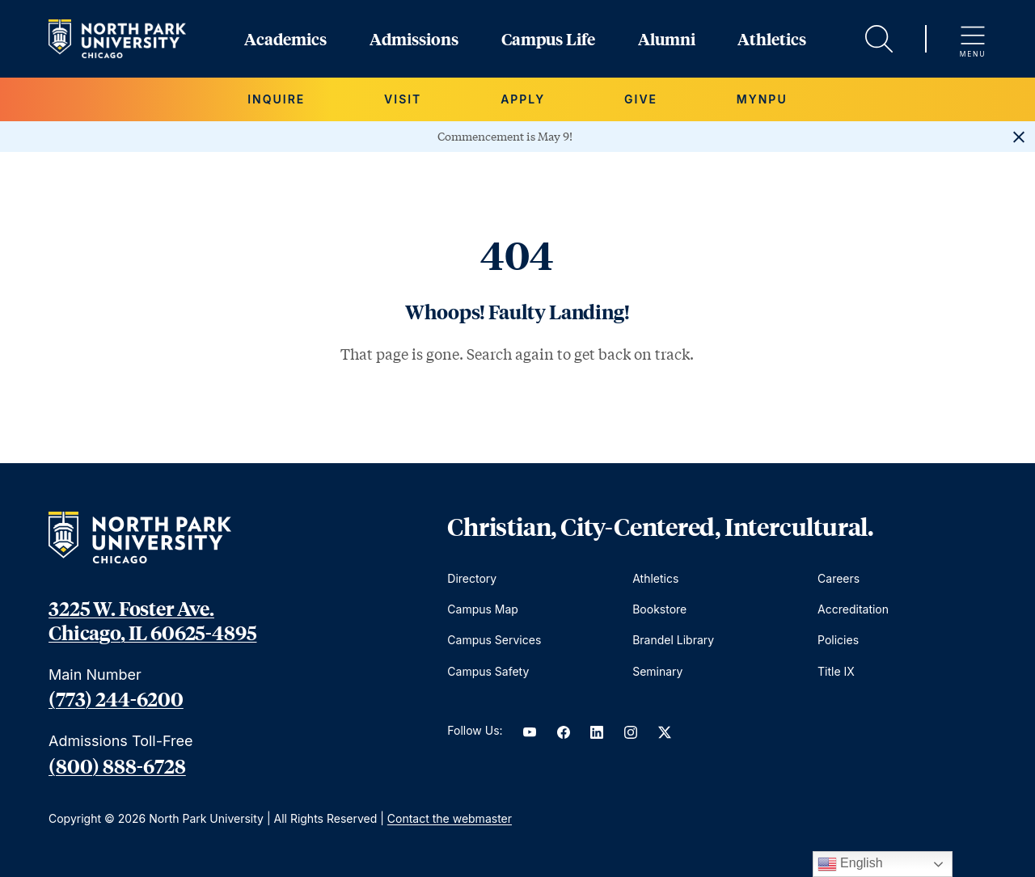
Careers (838, 578)
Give (640, 99)
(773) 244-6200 (116, 698)
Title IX (836, 671)
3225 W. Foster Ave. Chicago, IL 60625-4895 (152, 620)
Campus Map (482, 609)
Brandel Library (673, 640)
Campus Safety (488, 671)
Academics (285, 38)
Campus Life (548, 38)
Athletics (771, 38)
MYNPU (762, 99)
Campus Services (494, 640)
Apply (523, 99)
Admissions (414, 38)
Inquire (276, 99)
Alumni (666, 38)
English (850, 864)
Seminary (657, 671)
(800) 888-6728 (117, 765)
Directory (471, 578)
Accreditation (853, 609)
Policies (838, 640)
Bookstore (659, 609)
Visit (402, 99)
